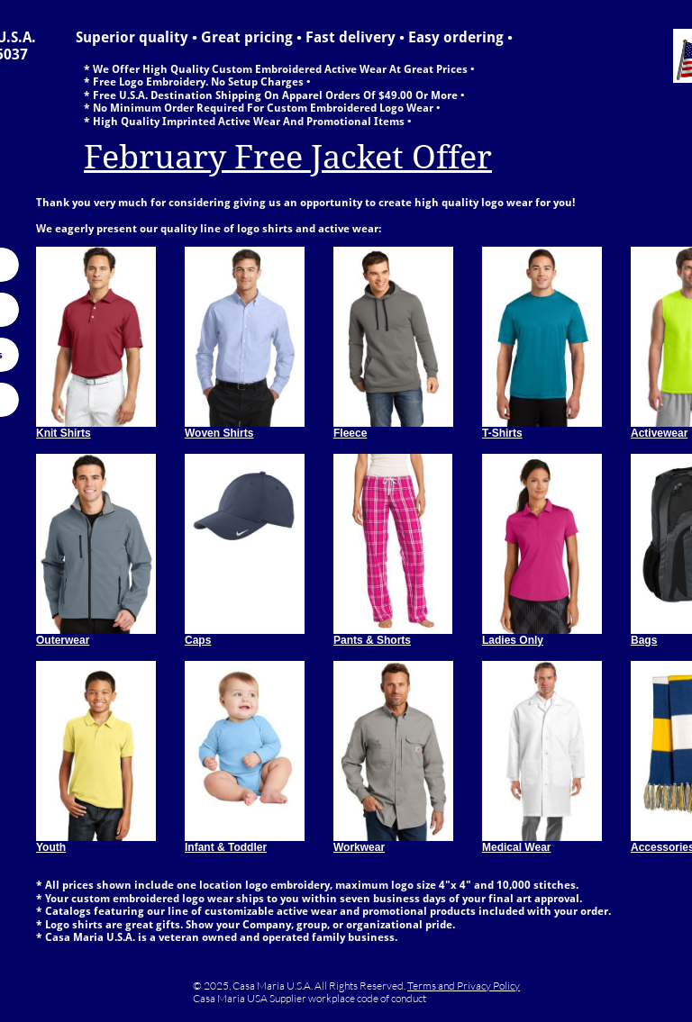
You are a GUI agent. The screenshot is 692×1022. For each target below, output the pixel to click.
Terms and (432, 985)
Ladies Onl (509, 640)
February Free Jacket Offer (288, 157)
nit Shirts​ (67, 433)
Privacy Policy (488, 985)
